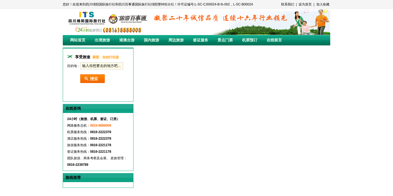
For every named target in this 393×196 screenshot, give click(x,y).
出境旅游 (102, 40)
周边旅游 (176, 40)
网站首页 (77, 40)
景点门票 (225, 40)
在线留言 (274, 40)
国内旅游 (151, 40)
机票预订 (249, 40)
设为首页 (305, 4)
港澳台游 (127, 40)
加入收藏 (322, 4)
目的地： (73, 66)
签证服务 (200, 40)
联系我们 (287, 4)
